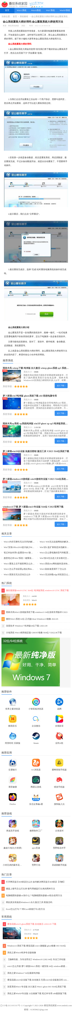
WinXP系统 (65, 10)
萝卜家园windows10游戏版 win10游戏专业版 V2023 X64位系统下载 (37, 479)
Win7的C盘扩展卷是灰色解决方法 (55, 547)
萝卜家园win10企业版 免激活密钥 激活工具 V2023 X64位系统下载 (36, 451)
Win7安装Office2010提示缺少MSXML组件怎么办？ (27, 547)
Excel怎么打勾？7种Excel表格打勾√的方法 (23, 909)
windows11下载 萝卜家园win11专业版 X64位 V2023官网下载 (33, 506)
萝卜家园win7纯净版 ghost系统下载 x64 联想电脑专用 (30, 395)
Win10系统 (36, 10)
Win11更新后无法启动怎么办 (17, 574)
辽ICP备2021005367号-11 (11, 1005)
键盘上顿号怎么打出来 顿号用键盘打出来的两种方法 (28, 889)
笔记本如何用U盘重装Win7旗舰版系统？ (22, 553)
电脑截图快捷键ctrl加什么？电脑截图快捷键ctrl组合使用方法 (31, 896)
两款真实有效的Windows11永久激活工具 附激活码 (26, 902)
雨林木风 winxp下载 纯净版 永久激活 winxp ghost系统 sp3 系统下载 (37, 368)
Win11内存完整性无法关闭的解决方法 (21, 542)
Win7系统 (50, 10)
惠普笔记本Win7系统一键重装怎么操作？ (23, 558)
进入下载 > (61, 386)
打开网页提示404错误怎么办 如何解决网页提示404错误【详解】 (33, 882)
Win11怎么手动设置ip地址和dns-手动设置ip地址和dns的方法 (31, 569)
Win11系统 (21, 10)
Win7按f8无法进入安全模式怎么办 (55, 558)
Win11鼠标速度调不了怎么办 (53, 569)
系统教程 (24, 16)
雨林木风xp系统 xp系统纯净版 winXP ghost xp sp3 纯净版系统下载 (36, 423)
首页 (7, 10)
